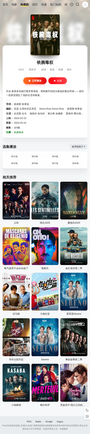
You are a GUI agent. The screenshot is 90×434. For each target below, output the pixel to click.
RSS (29, 421)
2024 (21, 69)
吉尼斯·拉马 (20, 113)
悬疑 (52, 69)
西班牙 (32, 69)
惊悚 (60, 69)
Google (49, 421)
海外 (69, 69)
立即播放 (34, 80)
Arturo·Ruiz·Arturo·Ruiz (51, 108)
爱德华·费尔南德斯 (76, 113)
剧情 (43, 69)
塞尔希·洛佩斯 (55, 113)
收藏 (58, 80)
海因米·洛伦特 (37, 113)
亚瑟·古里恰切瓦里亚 (25, 108)
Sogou (60, 421)
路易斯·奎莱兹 (21, 104)
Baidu (38, 421)
